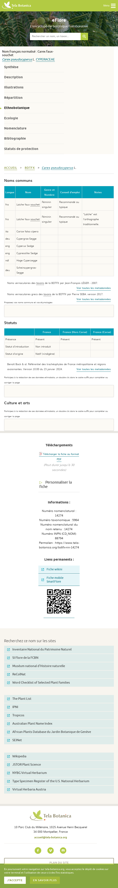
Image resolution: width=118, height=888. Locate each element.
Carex (6, 60)
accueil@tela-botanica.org (50, 837)
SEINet (14, 740)
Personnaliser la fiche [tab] (55, 484)
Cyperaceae (45, 60)
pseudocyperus (21, 60)
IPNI (12, 707)
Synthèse (11, 67)
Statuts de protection (21, 149)
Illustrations (14, 87)
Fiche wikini (51, 569)
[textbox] (55, 36)
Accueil (10, 168)
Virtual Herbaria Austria (26, 789)
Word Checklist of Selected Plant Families (38, 683)
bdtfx (30, 168)
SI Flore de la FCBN (22, 658)
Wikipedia (16, 756)
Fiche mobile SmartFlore (52, 579)
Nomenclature (15, 128)
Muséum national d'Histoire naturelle (36, 666)
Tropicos (15, 715)
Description (13, 77)
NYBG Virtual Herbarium (27, 773)
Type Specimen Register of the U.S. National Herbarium (48, 781)
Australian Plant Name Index (29, 724)
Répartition (13, 98)
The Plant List (19, 699)
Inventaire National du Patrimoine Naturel (39, 650)
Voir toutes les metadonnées (94, 288)
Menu (109, 5)
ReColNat (16, 674)
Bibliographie (15, 138)
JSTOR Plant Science (24, 765)
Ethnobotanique (17, 108)
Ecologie (11, 118)
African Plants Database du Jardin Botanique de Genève (49, 732)
